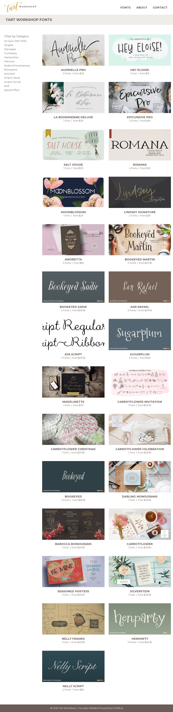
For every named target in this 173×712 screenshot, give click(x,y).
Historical (9, 61)
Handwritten (11, 57)
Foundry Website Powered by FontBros (100, 708)
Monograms (10, 69)
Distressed (10, 49)
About (141, 7)
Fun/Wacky (10, 53)
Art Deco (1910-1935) (15, 41)
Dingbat (8, 45)
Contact (160, 7)
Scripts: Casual (12, 77)
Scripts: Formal (12, 82)
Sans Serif (9, 73)
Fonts (125, 7)
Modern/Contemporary (17, 65)
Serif (6, 86)
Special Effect (11, 90)
